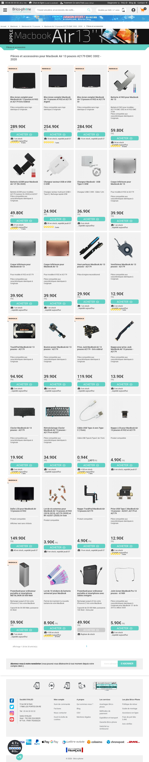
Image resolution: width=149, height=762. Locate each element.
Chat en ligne (43, 2)
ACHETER (24, 134)
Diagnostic (114, 3)
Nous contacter (60, 713)
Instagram (12, 713)
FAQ (124, 3)
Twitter (12, 707)
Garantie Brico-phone (108, 722)
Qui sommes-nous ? (85, 704)
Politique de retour (129, 704)
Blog (132, 3)
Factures (57, 708)
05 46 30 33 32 (13, 3)
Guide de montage (129, 708)
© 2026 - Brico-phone (74, 758)
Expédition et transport (109, 718)
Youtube (12, 719)
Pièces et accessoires (15, 48)
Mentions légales (84, 717)
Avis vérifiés (127, 724)
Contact (143, 3)
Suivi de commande (62, 704)
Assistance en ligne (130, 713)
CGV (78, 713)
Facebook (12, 700)
